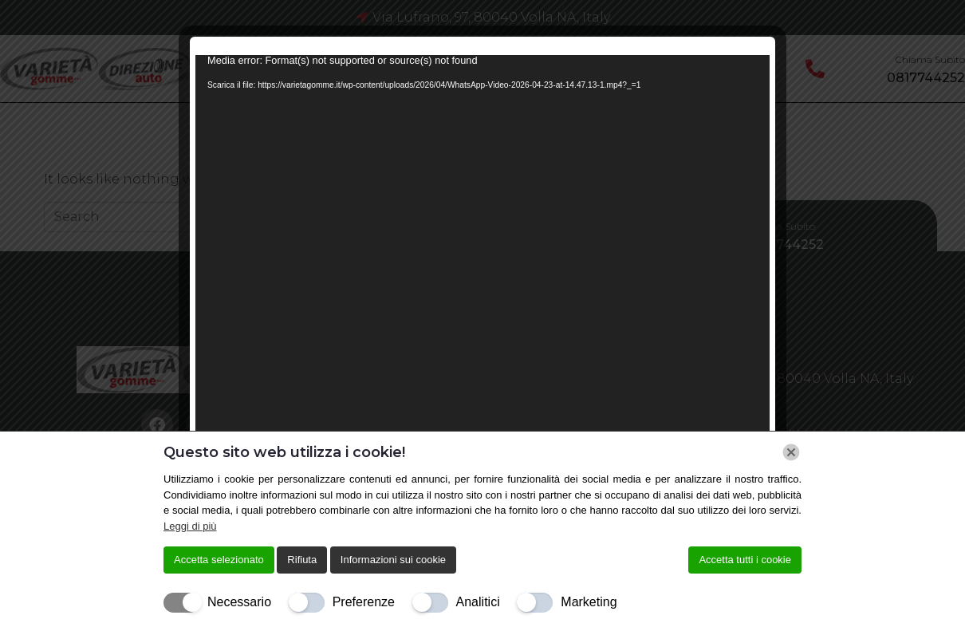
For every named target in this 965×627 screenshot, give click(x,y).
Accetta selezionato (219, 560)
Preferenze (364, 602)
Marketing (588, 602)
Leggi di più (190, 526)
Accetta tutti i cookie (745, 560)
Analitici (478, 602)
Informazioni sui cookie (393, 560)
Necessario (239, 602)
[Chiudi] (791, 452)
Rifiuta (302, 560)
